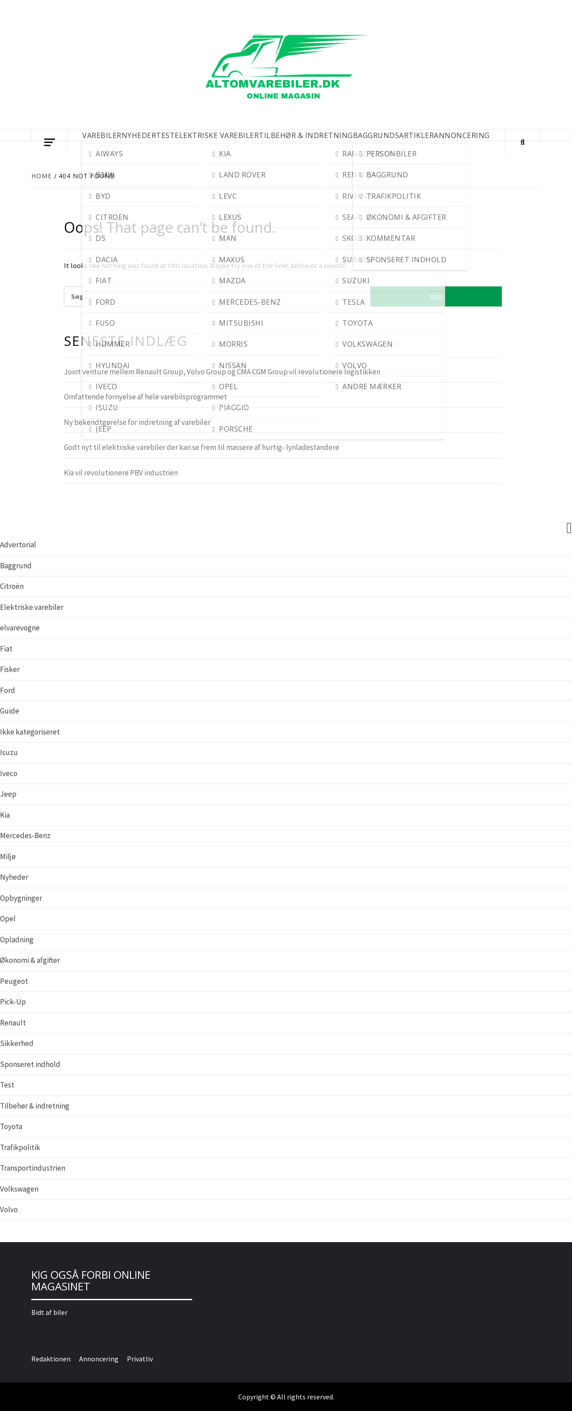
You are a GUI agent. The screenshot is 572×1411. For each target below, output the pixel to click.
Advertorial (18, 545)
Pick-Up (13, 1002)
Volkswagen (19, 1189)
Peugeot (14, 981)
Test (7, 1085)
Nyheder (14, 877)
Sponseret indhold (30, 1064)
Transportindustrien (32, 1168)
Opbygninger (21, 898)
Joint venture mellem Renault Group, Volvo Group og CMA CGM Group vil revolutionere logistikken (222, 372)
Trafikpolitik (20, 1147)
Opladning (17, 940)
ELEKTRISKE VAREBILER (217, 135)
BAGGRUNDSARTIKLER (393, 135)
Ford (7, 690)
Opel (8, 919)
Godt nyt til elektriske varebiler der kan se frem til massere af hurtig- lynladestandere (201, 447)
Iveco (8, 773)
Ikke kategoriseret (30, 732)
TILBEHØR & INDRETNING (306, 135)
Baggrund (16, 566)
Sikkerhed (17, 1043)
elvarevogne (20, 628)
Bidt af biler (49, 1312)
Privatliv (140, 1358)
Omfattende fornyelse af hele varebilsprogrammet (145, 397)
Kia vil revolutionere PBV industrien (121, 473)
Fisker (10, 669)
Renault (13, 1023)
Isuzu (9, 752)
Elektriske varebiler (31, 607)
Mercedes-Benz (25, 835)
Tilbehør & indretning (34, 1106)
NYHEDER (139, 135)
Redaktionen (51, 1358)
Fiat (6, 649)
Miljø (8, 856)
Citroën (12, 586)
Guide (9, 711)
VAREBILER (102, 135)
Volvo (9, 1209)
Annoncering (462, 135)
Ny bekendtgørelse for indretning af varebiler (137, 422)
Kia (5, 815)
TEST (165, 135)
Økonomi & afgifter (30, 960)
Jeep (8, 794)
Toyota (11, 1126)
